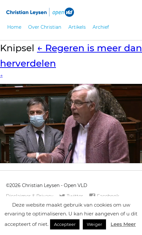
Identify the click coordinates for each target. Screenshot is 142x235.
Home (14, 27)
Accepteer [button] (65, 224)
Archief (101, 27)
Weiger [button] (94, 224)
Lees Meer (123, 224)
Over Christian (44, 27)
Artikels (77, 27)
